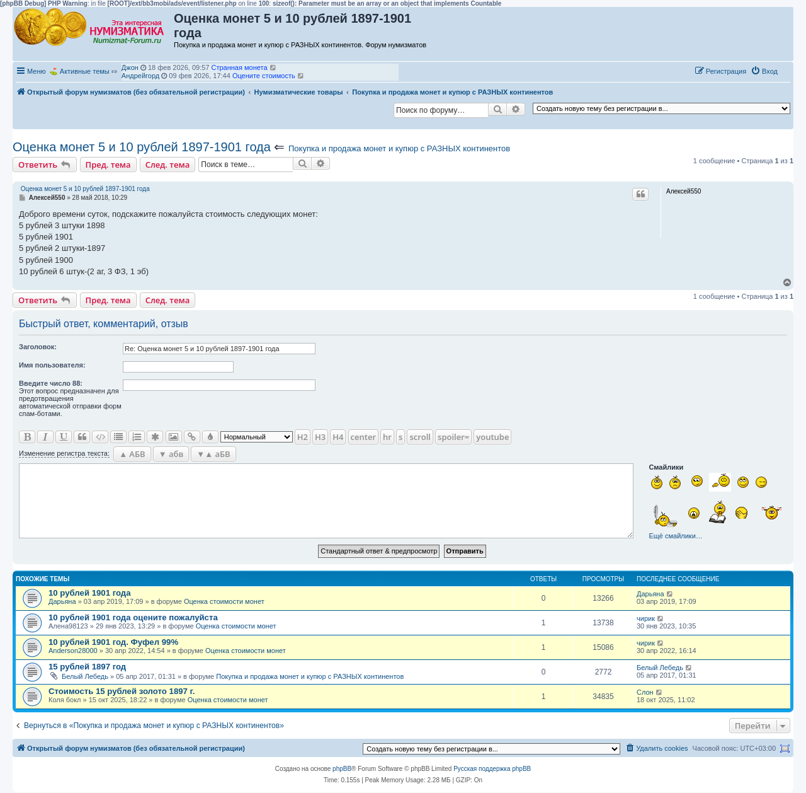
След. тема (167, 164)
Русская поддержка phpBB (492, 768)
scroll (420, 437)
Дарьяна (62, 601)
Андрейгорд (140, 75)
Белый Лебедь (85, 676)
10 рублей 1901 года (89, 593)
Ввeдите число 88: (50, 383)
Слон (645, 692)
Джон (130, 67)
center (363, 437)
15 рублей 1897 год (87, 666)
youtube (492, 437)
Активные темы (85, 71)
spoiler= (453, 437)
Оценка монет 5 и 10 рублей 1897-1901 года (142, 147)
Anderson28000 (73, 650)
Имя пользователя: (52, 365)
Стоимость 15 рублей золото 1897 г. (121, 691)
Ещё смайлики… (675, 536)
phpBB (341, 768)
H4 (337, 437)
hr (387, 437)
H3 (320, 437)
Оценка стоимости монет (224, 601)
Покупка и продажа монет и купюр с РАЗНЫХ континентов (399, 148)
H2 (302, 437)
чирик (646, 618)
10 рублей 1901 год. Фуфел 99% (113, 642)
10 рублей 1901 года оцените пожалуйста (133, 617)
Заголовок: (38, 346)
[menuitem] (764, 71)
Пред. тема (108, 164)
